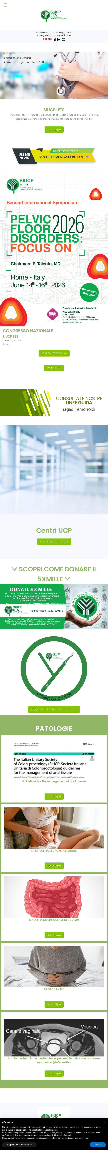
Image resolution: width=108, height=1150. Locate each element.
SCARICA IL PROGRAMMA (54, 353)
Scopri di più (54, 129)
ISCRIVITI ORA (54, 368)
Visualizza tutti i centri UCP (54, 541)
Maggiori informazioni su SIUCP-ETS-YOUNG (54, 709)
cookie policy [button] (51, 1130)
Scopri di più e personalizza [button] (19, 1144)
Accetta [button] (97, 1144)
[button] (104, 1122)
